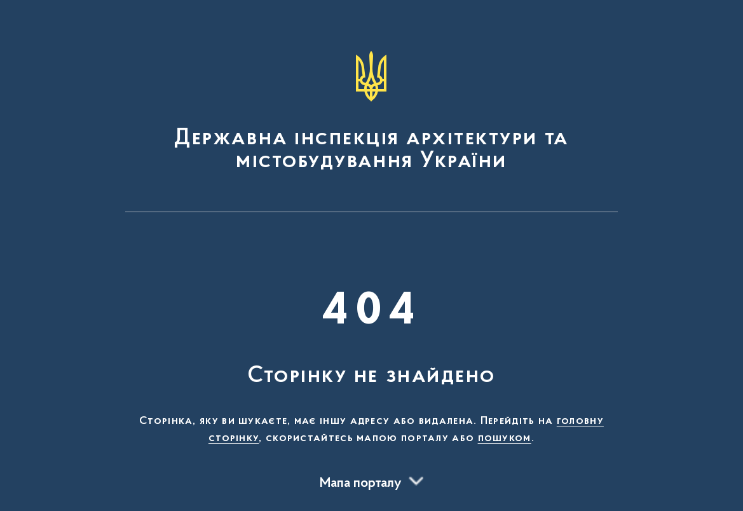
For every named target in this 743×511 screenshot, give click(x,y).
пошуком (504, 438)
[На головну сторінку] (371, 112)
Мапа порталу (361, 484)
